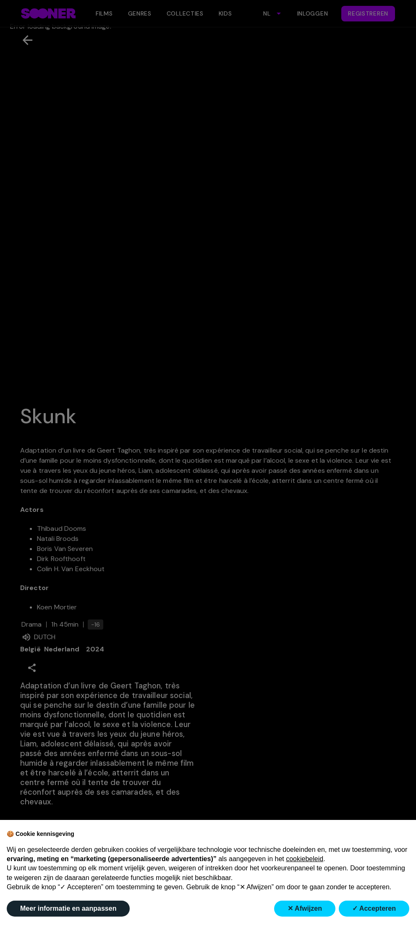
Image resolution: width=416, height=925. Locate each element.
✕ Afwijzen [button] (305, 908)
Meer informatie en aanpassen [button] (68, 908)
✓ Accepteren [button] (374, 908)
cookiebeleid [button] (304, 858)
